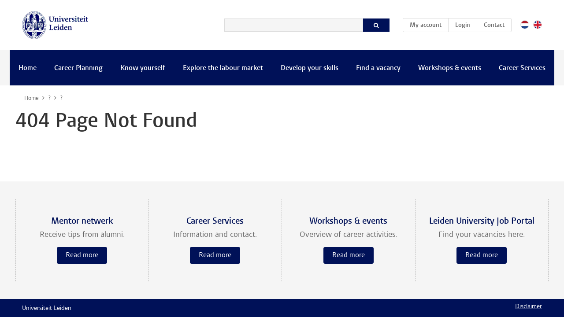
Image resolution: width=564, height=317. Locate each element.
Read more (82, 255)
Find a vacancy (378, 68)
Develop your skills (309, 68)
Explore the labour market (223, 68)
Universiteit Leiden (46, 309)
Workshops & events (449, 68)
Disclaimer (528, 307)
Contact (494, 25)
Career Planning (78, 68)
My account (429, 24)
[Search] (293, 25)
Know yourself (142, 68)
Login (462, 25)
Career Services (522, 68)
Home (28, 68)
